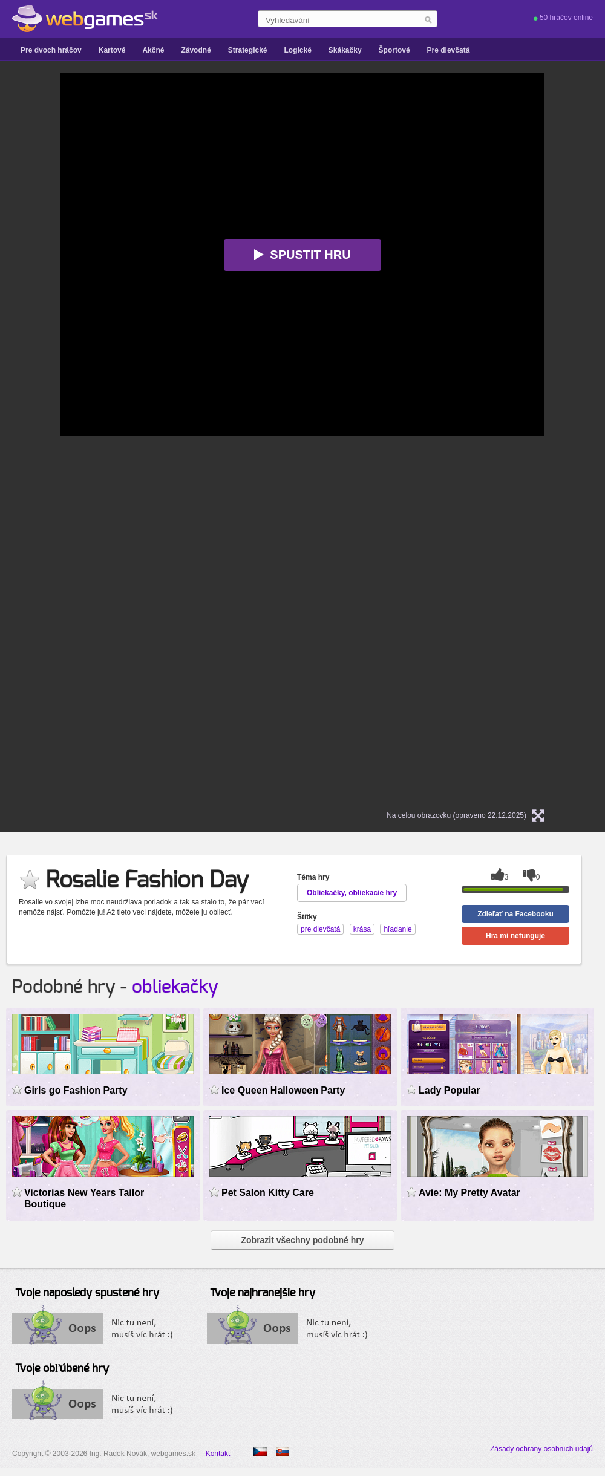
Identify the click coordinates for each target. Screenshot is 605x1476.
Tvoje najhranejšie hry (262, 1293)
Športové (394, 50)
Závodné (196, 50)
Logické (297, 50)
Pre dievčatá (448, 50)
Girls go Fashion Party (76, 1090)
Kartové (112, 50)
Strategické (247, 50)
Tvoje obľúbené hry (62, 1368)
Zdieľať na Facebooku (515, 914)
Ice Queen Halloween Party (283, 1090)
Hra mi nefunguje (515, 936)
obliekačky (175, 987)
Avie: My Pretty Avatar (469, 1192)
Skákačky (345, 50)
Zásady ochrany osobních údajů (541, 1449)
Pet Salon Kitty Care (267, 1192)
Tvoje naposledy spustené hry (87, 1293)
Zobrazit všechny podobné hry (302, 1240)
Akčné (153, 50)
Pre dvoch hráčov (51, 50)
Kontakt (218, 1453)
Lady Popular (449, 1090)
